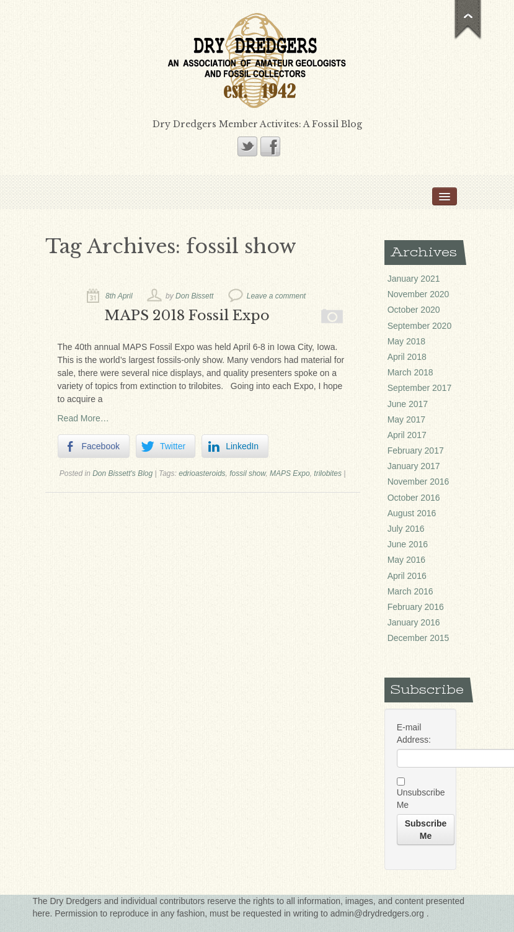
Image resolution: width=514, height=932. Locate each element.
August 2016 (412, 513)
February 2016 (416, 607)
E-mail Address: (414, 733)
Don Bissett (194, 296)
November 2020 (419, 294)
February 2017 (416, 450)
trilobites (328, 473)
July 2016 (406, 529)
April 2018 (407, 357)
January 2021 (414, 279)
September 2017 (420, 388)
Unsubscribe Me (421, 793)
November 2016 (419, 481)
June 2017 (408, 404)
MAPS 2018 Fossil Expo (187, 315)
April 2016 (407, 576)
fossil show (247, 473)
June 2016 (408, 544)
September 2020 (420, 326)
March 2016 (410, 591)
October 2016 (414, 498)
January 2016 (414, 622)
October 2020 (414, 310)
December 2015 (419, 638)
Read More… (83, 418)
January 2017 (414, 466)
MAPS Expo (290, 473)
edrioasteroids (202, 473)
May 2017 (406, 419)
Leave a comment (276, 296)
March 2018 (410, 372)
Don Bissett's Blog (122, 473)
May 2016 (406, 560)
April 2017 (407, 435)
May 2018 (406, 341)
